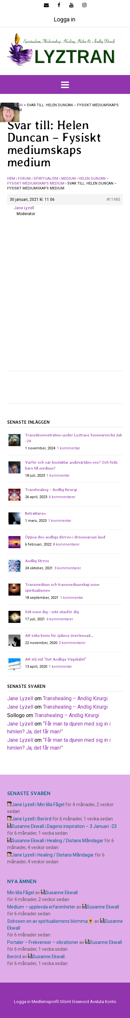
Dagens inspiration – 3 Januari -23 (82, 826)
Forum (24, 178)
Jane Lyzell (20, 698)
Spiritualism (45, 178)
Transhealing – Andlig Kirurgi (51, 489)
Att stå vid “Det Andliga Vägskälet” (55, 659)
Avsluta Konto (103, 1001)
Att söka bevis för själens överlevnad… (59, 635)
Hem (11, 178)
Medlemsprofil (45, 1001)
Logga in (64, 19)
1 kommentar (68, 448)
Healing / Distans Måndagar (75, 840)
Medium (68, 178)
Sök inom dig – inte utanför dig (52, 612)
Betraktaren (35, 513)
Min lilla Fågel (50, 804)
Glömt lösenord (74, 1001)
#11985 (113, 199)
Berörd (44, 818)
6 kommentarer (62, 497)
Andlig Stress (37, 561)
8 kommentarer (66, 544)
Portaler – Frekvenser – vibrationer (42, 942)
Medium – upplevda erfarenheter (41, 906)
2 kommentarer (72, 643)
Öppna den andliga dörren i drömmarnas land (65, 537)
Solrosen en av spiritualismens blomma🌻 (50, 921)
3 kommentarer (67, 568)
